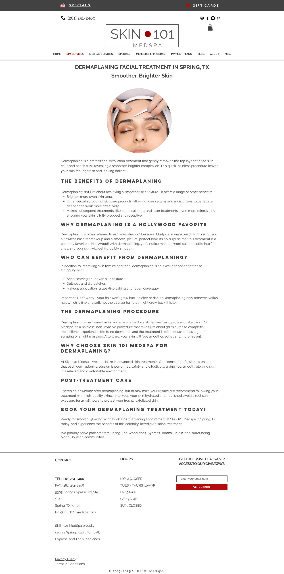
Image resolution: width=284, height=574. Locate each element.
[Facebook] (207, 18)
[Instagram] (202, 18)
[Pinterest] (218, 18)
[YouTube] (213, 18)
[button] (210, 27)
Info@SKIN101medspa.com (75, 512)
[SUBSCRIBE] (201, 487)
